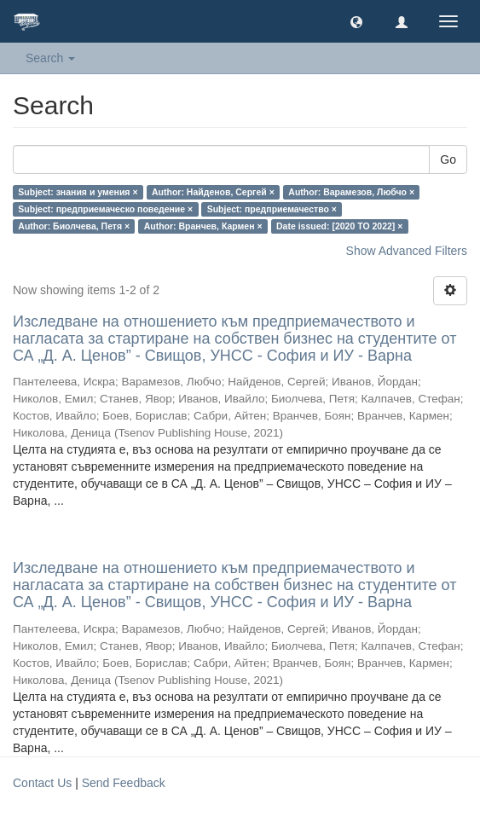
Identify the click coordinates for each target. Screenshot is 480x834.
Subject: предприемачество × (272, 209)
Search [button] (50, 58)
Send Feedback (123, 783)
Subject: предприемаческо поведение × (105, 209)
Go (448, 159)
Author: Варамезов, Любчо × (351, 192)
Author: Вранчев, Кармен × (203, 226)
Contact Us (42, 783)
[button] (356, 21)
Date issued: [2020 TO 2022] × (339, 226)
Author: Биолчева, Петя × (74, 226)
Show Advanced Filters (406, 251)
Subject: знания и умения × (77, 192)
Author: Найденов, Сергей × (213, 192)
